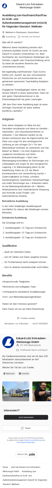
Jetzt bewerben (26, 417)
